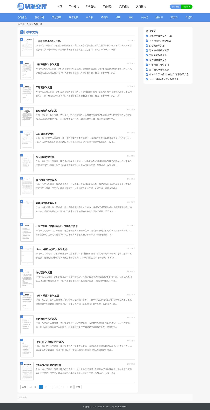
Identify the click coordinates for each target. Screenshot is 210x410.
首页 (59, 6)
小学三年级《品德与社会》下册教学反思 (169, 74)
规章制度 (73, 17)
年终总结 (91, 6)
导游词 (189, 17)
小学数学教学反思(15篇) (161, 36)
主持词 (144, 17)
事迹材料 (39, 17)
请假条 (104, 17)
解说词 (159, 17)
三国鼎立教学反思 (158, 55)
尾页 (78, 387)
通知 (130, 17)
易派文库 (100, 406)
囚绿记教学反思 (156, 45)
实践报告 (124, 6)
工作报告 (107, 6)
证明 (118, 17)
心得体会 (22, 17)
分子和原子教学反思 (159, 65)
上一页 (33, 387)
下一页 (69, 387)
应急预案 (56, 17)
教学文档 (38, 24)
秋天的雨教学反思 (158, 60)
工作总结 (74, 6)
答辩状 (89, 17)
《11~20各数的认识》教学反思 (164, 79)
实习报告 (141, 6)
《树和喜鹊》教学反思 (160, 41)
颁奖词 (174, 17)
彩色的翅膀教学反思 (159, 50)
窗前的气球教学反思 (159, 69)
